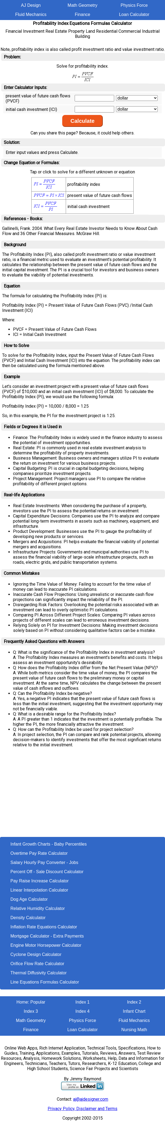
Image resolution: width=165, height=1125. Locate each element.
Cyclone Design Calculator (36, 954)
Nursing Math (134, 1029)
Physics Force (134, 5)
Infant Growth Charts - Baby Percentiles (49, 844)
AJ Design (31, 5)
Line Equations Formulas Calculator (45, 982)
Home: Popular (30, 1002)
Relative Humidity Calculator (38, 908)
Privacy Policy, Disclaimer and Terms (82, 1108)
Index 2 (134, 1002)
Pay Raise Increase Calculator (40, 881)
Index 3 (31, 1011)
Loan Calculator (134, 14)
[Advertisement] (82, 796)
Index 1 (82, 1002)
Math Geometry (82, 5)
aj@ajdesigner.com (90, 1099)
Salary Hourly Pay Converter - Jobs (44, 862)
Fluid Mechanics (31, 14)
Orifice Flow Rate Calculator (37, 963)
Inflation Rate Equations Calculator (44, 927)
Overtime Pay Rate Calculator (39, 853)
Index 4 (82, 1011)
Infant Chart (134, 1011)
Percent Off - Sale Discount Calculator (47, 871)
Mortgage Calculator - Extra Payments (47, 936)
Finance (82, 14)
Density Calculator (28, 917)
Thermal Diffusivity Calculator (39, 973)
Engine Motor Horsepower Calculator (46, 945)
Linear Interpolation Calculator (39, 890)
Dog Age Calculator (29, 899)
